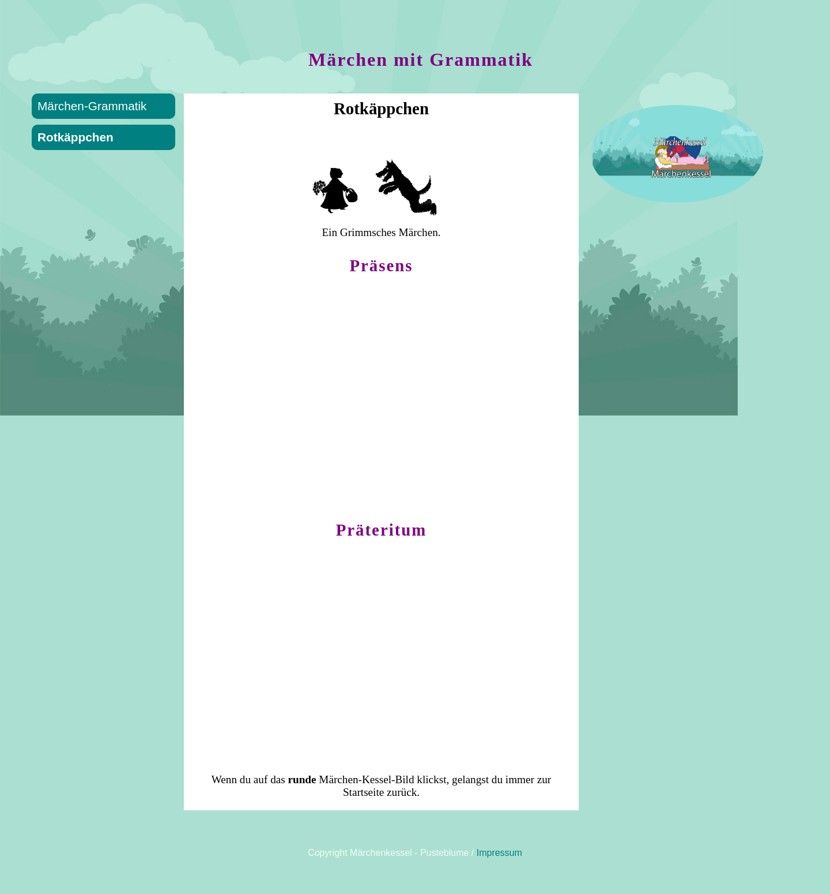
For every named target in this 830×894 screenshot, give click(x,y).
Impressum (499, 853)
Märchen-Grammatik (92, 106)
